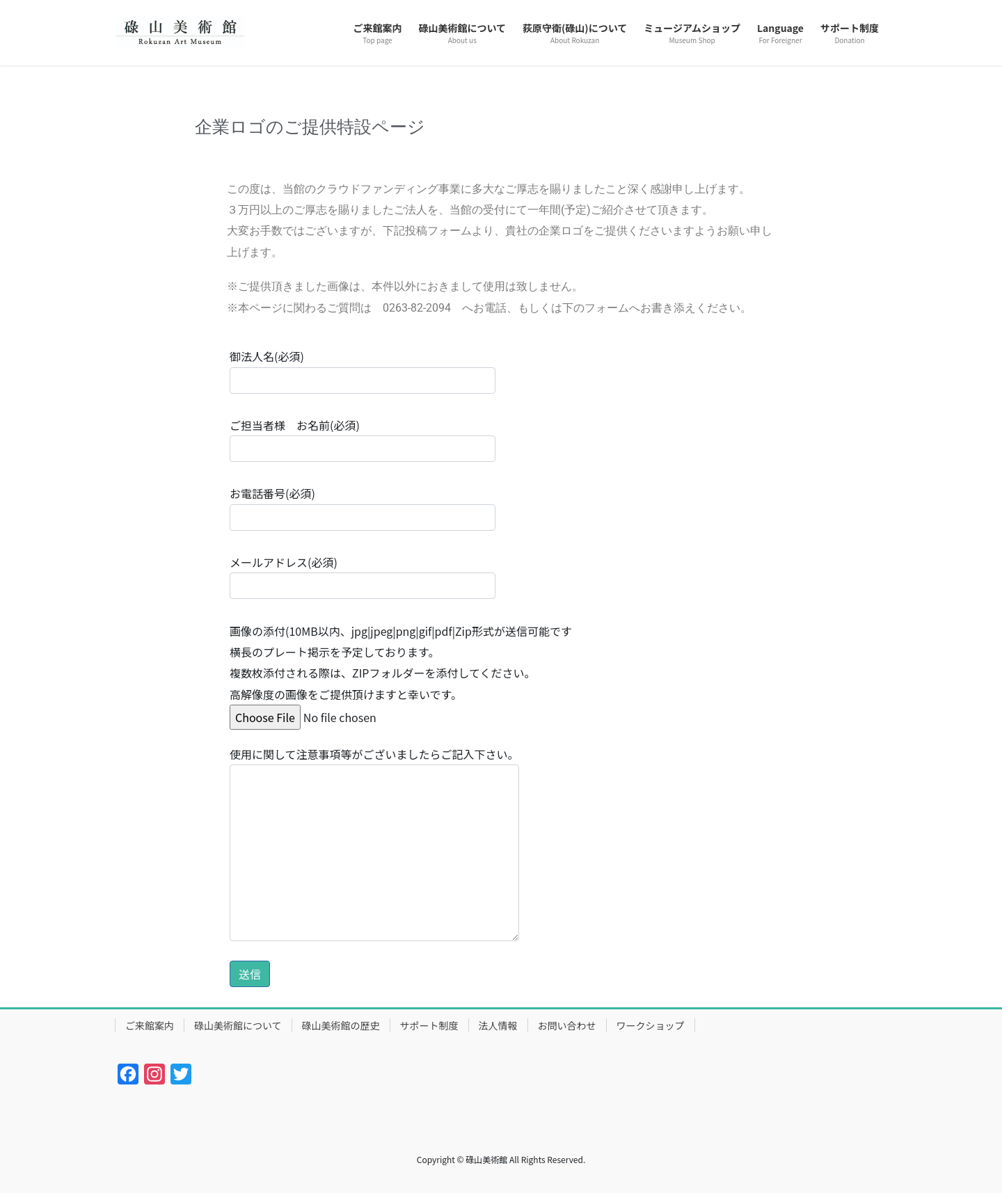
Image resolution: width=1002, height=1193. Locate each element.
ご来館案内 (149, 1025)
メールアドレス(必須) (362, 576)
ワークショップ (651, 1025)
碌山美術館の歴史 (341, 1025)
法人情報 (498, 1025)
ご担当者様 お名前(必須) (362, 439)
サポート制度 (429, 1025)
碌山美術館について (238, 1025)
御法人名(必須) (362, 370)
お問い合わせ (567, 1025)
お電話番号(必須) (362, 507)
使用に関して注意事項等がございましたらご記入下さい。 (374, 843)
